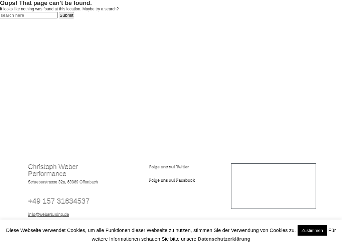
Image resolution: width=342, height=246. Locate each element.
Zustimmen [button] (312, 230)
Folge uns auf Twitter (169, 166)
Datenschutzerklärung (224, 239)
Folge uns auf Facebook (172, 180)
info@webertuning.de (48, 214)
